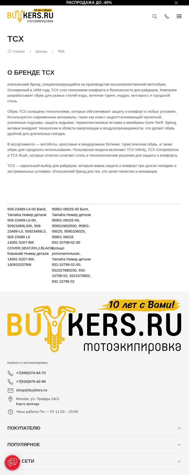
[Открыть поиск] (154, 16)
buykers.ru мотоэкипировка (27, 363)
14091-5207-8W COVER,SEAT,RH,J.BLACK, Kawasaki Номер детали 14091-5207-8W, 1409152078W (30, 253)
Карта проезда (27, 404)
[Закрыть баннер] (176, 2)
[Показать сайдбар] (179, 16)
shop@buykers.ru (31, 390)
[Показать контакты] (167, 16)
